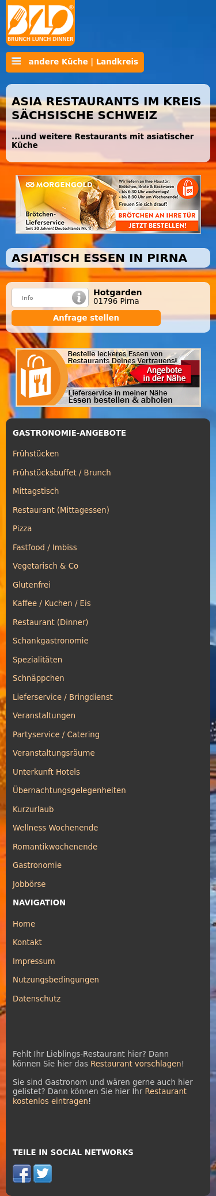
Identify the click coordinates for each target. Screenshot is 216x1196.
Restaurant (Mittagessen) (61, 510)
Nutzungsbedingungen (56, 980)
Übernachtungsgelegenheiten (69, 790)
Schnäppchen (39, 678)
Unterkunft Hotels (46, 772)
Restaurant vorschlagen (135, 1064)
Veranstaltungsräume (54, 753)
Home (24, 924)
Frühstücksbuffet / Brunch (62, 473)
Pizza (22, 528)
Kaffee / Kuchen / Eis (52, 603)
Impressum (34, 961)
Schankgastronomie (51, 641)
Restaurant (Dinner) (51, 622)
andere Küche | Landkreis (75, 61)
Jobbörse (29, 884)
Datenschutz (36, 999)
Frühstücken (36, 454)
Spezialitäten (37, 660)
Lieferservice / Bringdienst (63, 697)
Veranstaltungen (44, 715)
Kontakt (27, 942)
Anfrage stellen (86, 318)
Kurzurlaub (33, 809)
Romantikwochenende (55, 847)
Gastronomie (37, 865)
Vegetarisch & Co (45, 566)
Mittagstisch (36, 491)
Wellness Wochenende (55, 828)
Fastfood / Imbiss (45, 547)
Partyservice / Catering (56, 734)
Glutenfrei (32, 585)
